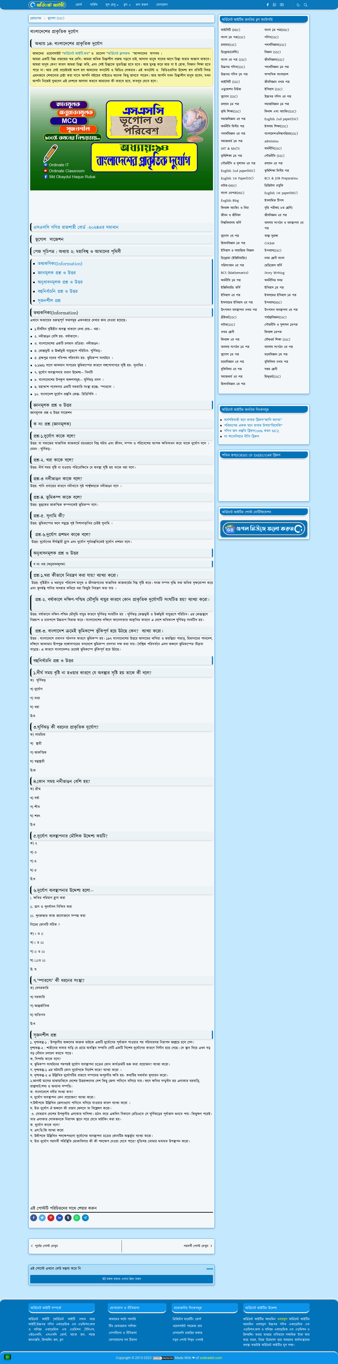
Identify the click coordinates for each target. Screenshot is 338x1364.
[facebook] (267, 5)
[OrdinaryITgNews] (264, 528)
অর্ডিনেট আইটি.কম (75, 53)
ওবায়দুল (282, 1319)
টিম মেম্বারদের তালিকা (122, 1326)
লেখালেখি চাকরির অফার (187, 1333)
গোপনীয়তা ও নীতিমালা (123, 1333)
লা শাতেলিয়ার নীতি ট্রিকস (241, 436)
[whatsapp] (274, 5)
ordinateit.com (211, 1358)
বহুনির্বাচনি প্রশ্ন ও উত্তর (58, 291)
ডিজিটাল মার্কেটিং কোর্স (187, 1319)
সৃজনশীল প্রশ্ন (49, 301)
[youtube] (281, 5)
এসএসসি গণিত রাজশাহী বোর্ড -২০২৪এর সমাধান (76, 227)
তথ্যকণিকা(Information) (60, 263)
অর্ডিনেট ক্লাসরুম (120, 53)
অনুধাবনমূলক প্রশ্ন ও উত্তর (61, 282)
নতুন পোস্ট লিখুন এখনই (188, 1339)
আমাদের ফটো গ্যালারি (122, 1319)
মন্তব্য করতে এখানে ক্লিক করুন (121, 1279)
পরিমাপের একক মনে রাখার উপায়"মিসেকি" (253, 425)
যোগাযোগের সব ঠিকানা (123, 1339)
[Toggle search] (306, 5)
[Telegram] (289, 5)
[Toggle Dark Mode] (298, 4)
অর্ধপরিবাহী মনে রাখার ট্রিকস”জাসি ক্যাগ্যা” (253, 420)
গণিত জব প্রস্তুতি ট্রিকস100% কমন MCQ (251, 431)
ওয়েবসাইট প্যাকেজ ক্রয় (187, 1326)
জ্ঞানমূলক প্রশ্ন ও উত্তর (57, 273)
